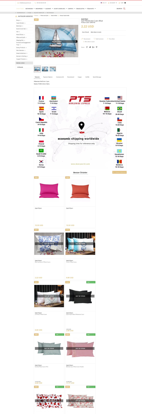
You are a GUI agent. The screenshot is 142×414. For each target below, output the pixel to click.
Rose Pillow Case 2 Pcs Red (42, 332)
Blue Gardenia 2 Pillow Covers (105, 209)
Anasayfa (55, 380)
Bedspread (39, 8)
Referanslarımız (39, 383)
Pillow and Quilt (20, 37)
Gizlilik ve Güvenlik (39, 397)
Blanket (48, 8)
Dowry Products (20, 47)
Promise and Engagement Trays (23, 43)
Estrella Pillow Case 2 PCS (41, 291)
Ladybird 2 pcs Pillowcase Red (105, 291)
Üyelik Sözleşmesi (39, 388)
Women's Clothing (21, 56)
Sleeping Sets (20, 40)
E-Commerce (76, 411)
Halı (17, 31)
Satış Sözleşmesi (39, 391)
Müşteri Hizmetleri (39, 12)
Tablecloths (80, 8)
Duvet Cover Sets (59, 8)
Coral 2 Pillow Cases (40, 250)
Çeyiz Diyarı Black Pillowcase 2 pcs (106, 250)
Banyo (18, 20)
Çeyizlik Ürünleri (20, 391)
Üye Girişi (74, 383)
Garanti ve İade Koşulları (41, 394)
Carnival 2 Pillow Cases (72, 250)
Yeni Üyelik (74, 380)
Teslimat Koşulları (39, 380)
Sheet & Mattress (21, 53)
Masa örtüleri (19, 383)
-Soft (71, 411)
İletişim (29, 12)
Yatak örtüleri (19, 388)
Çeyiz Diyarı (38, 208)
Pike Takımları (20, 50)
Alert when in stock (96, 32)
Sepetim (55, 391)
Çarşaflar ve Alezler (21, 380)
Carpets (70, 8)
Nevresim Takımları (21, 399)
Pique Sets (90, 8)
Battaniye (19, 26)
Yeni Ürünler (50, 12)
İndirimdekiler (21, 12)
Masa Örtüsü (19, 34)
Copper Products (21, 59)
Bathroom (29, 8)
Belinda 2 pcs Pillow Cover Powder (75, 291)
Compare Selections (119, 172)
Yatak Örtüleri (20, 23)
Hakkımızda (38, 385)
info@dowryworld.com (25, 3)
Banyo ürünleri (20, 394)
